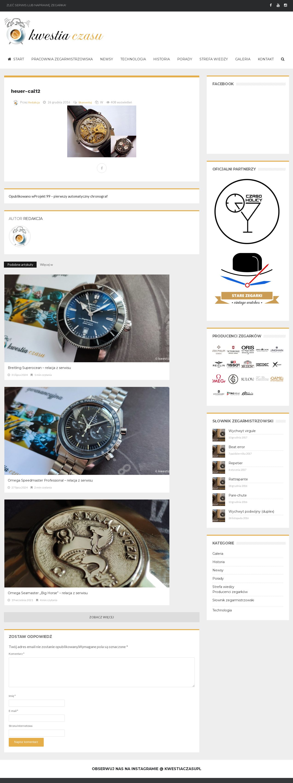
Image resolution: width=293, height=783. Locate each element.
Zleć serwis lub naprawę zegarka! (36, 5)
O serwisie (11, 776)
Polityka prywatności (51, 776)
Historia (218, 562)
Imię (12, 421)
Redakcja (34, 102)
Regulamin (27, 776)
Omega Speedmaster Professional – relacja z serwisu (97, 316)
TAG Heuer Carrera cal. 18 (137, 741)
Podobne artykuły (20, 264)
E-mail (13, 436)
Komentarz (16, 378)
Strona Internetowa (20, 451)
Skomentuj (86, 102)
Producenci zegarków (230, 592)
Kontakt (73, 776)
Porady (218, 578)
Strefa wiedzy (223, 587)
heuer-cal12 (39, 89)
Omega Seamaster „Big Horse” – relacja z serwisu (166, 316)
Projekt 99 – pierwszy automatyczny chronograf (58, 196)
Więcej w (47, 264)
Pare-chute (238, 495)
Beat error (237, 447)
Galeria (217, 554)
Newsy (217, 570)
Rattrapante (238, 479)
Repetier (236, 463)
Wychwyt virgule (242, 431)
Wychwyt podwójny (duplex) (251, 511)
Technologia (222, 610)
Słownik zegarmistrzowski (233, 600)
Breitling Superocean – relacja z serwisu (32, 316)
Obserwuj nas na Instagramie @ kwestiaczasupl (146, 637)
